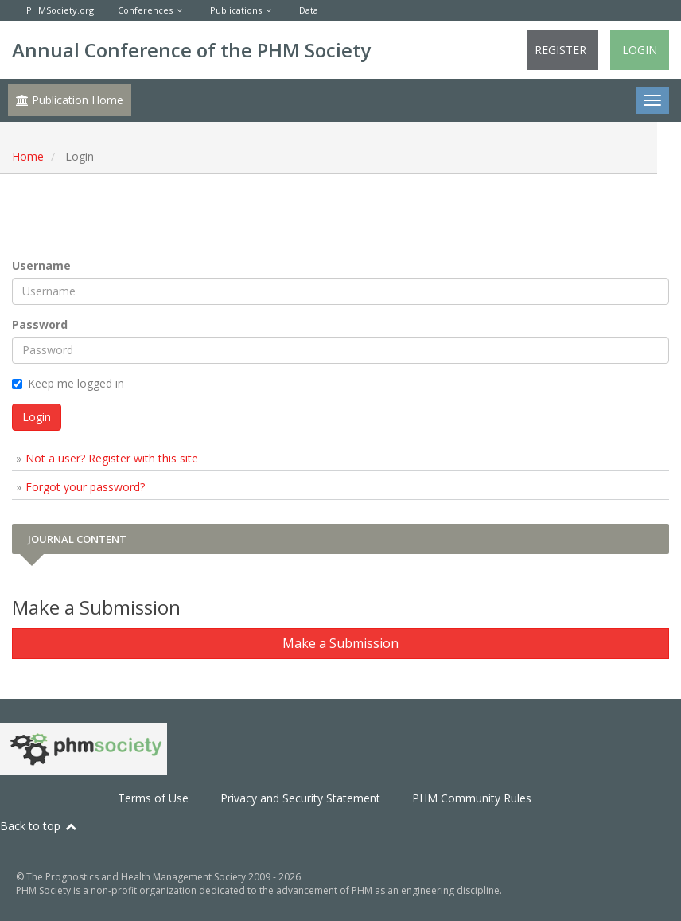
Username (41, 265)
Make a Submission (340, 643)
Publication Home (69, 99)
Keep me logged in (68, 383)
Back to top (39, 825)
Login (639, 49)
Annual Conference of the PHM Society (191, 50)
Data (308, 10)
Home (28, 156)
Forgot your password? (85, 486)
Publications (236, 10)
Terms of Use (153, 798)
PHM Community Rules (471, 798)
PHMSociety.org (60, 10)
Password (40, 324)
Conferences (145, 10)
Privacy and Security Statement (300, 798)
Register (560, 49)
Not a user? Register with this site (111, 458)
